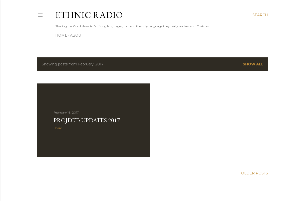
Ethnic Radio (89, 15)
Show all (253, 64)
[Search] (260, 15)
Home (61, 35)
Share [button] (58, 128)
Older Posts (254, 173)
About (76, 35)
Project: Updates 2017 (87, 120)
